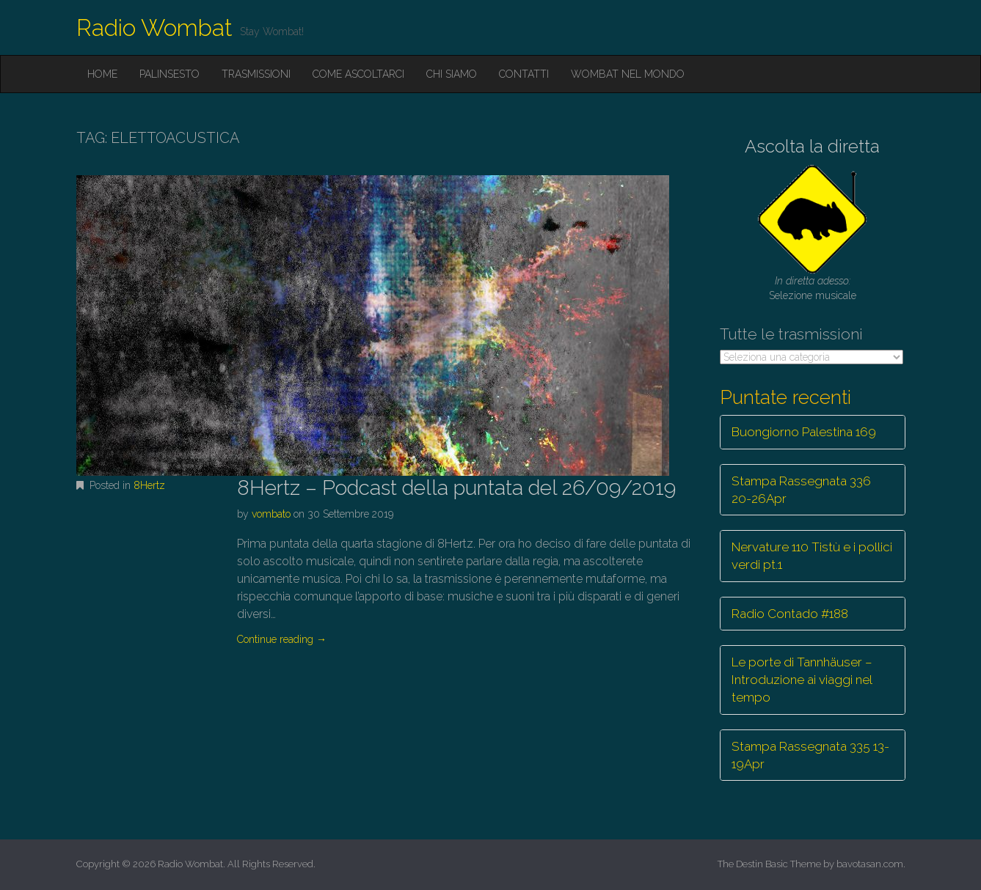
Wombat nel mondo (628, 74)
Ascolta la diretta (812, 146)
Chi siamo (451, 74)
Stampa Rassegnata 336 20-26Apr (801, 490)
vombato (271, 514)
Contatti (524, 74)
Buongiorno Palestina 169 (804, 431)
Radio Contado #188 (790, 613)
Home (102, 74)
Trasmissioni (256, 74)
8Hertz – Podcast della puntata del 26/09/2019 (456, 488)
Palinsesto (169, 74)
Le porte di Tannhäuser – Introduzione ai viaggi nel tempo (802, 680)
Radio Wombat (154, 27)
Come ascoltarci (358, 74)
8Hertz (149, 485)
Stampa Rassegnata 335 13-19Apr (810, 755)
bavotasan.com (869, 863)
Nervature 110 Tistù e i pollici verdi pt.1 (812, 556)
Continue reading (282, 639)
